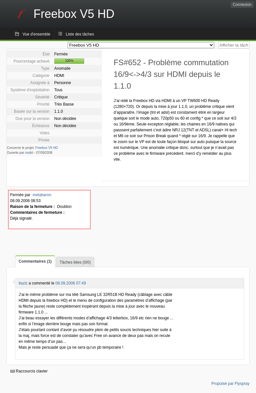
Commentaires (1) (35, 261)
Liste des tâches (80, 34)
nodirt (29, 152)
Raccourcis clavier (29, 371)
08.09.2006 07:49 (71, 283)
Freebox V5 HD (46, 148)
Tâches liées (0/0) (74, 262)
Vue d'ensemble (36, 34)
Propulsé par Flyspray (230, 383)
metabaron (42, 195)
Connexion (242, 4)
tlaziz (23, 283)
